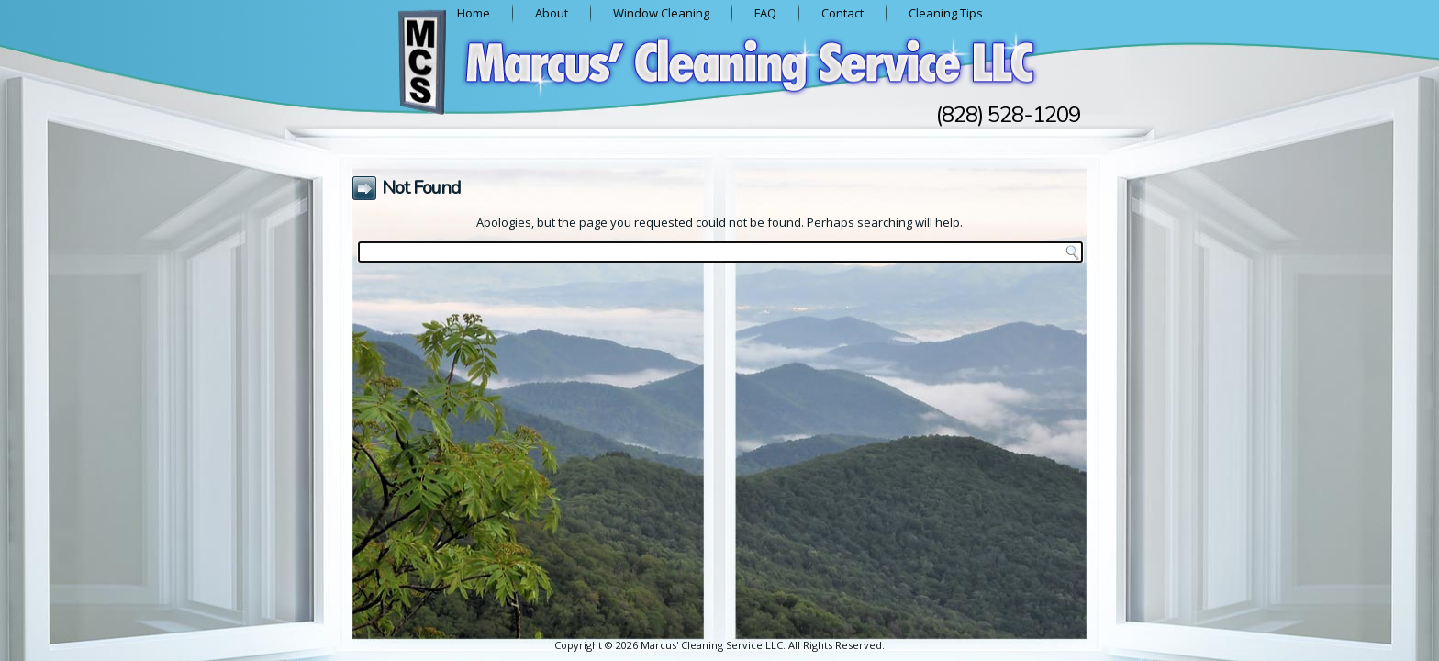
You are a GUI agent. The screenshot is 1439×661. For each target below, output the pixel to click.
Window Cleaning (661, 13)
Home (473, 13)
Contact (842, 13)
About (551, 13)
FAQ (765, 13)
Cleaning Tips (946, 13)
